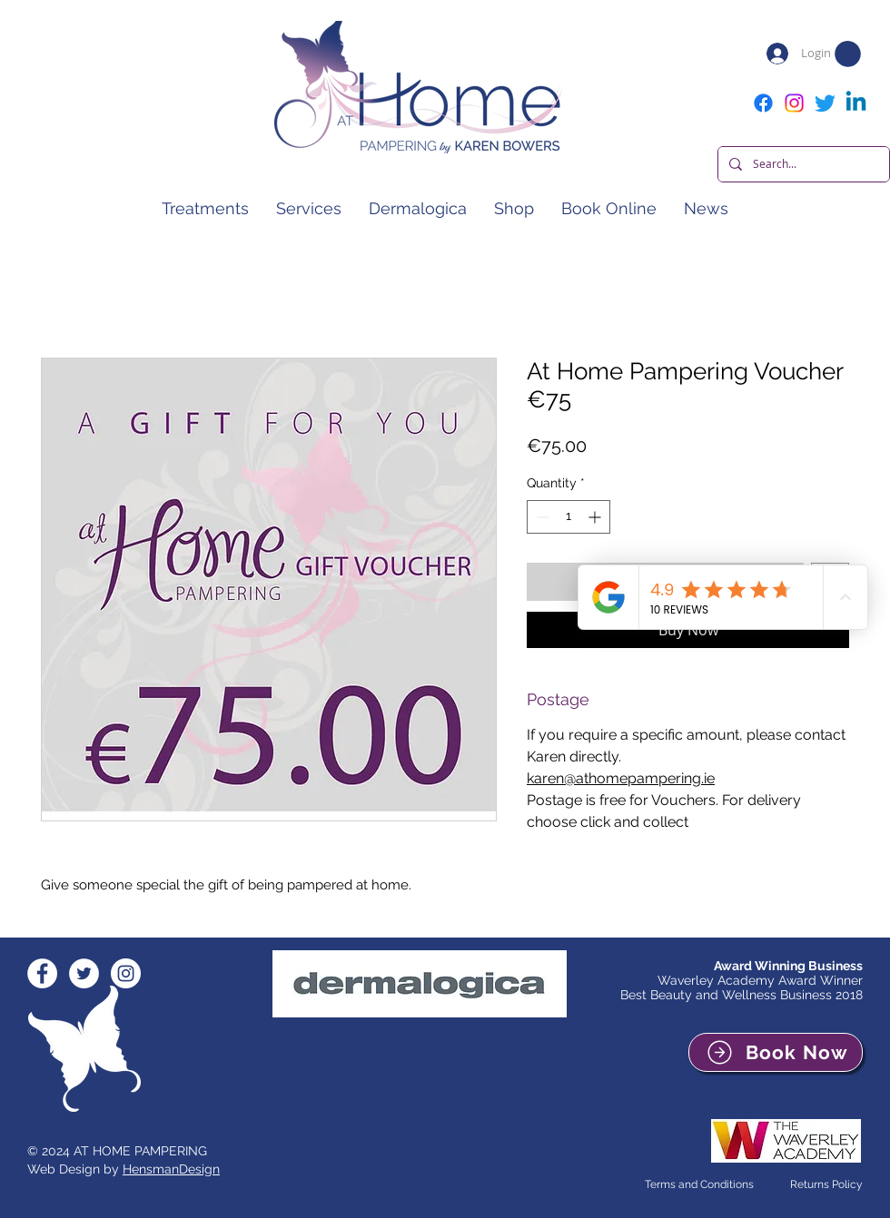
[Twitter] (825, 103)
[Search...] (802, 164)
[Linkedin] (856, 103)
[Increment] (596, 517)
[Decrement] (540, 517)
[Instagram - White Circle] (126, 973)
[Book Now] (775, 1052)
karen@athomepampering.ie (621, 778)
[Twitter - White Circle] (84, 973)
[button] (848, 54)
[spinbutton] (568, 517)
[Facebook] (763, 103)
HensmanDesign (171, 1169)
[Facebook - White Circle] (42, 973)
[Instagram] (794, 103)
